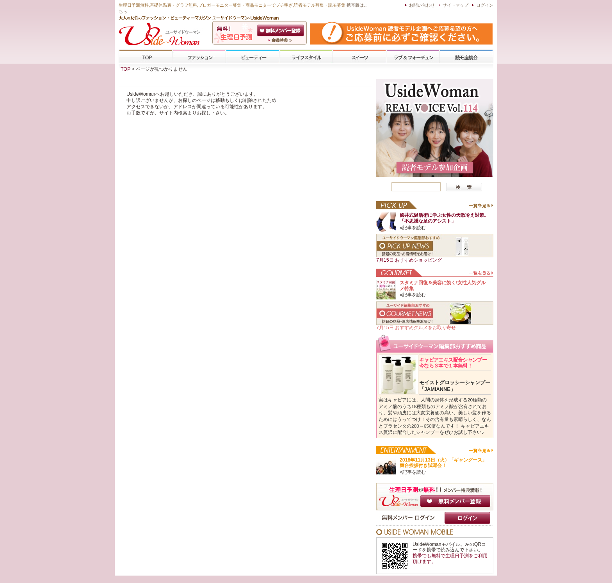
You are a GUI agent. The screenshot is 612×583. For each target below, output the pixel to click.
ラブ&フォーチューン (412, 56)
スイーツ (359, 56)
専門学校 (466, 56)
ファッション (199, 56)
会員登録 (281, 30)
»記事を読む (413, 227)
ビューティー (252, 56)
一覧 (480, 207)
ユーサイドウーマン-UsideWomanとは (281, 40)
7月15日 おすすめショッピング (409, 260)
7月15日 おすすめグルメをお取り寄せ (416, 327)
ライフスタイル (306, 56)
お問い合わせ (422, 5)
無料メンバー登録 (455, 501)
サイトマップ (455, 5)
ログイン (484, 5)
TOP (146, 56)
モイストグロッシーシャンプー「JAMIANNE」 (454, 386)
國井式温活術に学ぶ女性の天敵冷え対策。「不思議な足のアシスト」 (444, 218)
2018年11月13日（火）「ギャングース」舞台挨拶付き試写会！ (443, 463)
